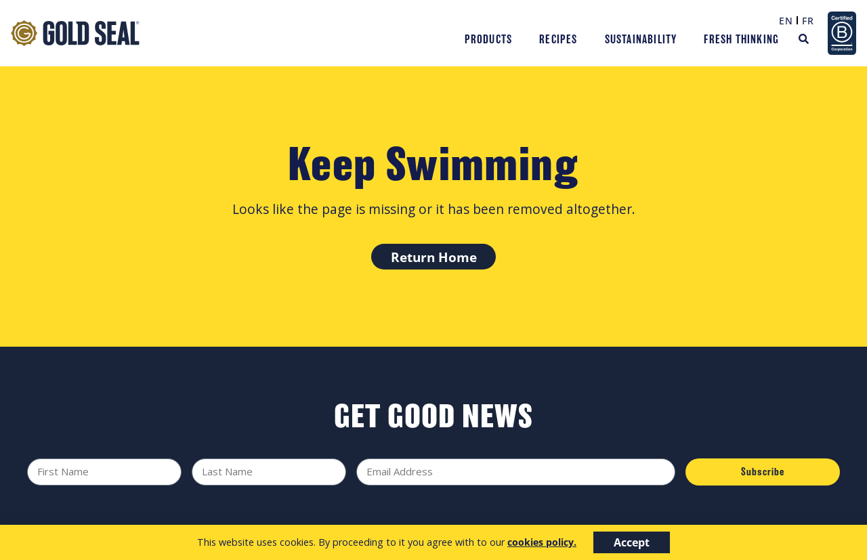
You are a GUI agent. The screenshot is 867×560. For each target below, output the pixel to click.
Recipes (558, 39)
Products (489, 39)
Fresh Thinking (741, 39)
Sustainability (641, 39)
